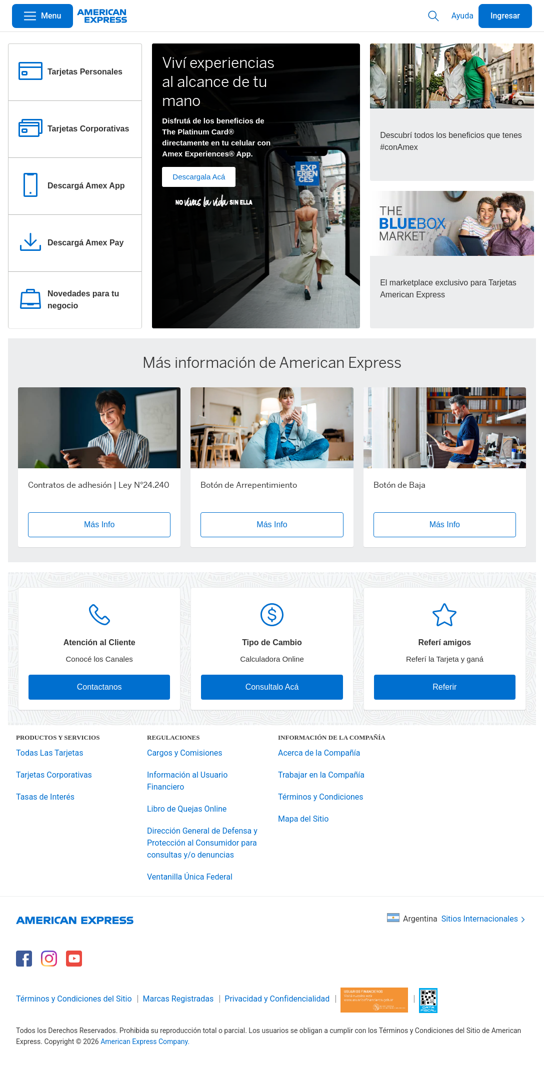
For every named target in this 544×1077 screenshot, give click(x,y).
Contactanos (99, 687)
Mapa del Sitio (303, 819)
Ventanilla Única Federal (189, 877)
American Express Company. (145, 1042)
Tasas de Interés (45, 797)
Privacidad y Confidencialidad (277, 999)
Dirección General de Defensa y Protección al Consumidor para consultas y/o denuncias (202, 843)
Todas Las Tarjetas (49, 753)
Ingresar (505, 15)
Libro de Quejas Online (186, 809)
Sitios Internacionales (484, 919)
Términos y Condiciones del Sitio (74, 999)
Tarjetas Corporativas (54, 775)
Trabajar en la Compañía (321, 775)
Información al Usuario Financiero (187, 781)
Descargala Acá (198, 176)
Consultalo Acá (272, 687)
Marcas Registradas (178, 999)
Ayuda (463, 15)
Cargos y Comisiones (184, 753)
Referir (444, 687)
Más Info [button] (99, 524)
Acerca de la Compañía (319, 753)
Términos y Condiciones (321, 797)
